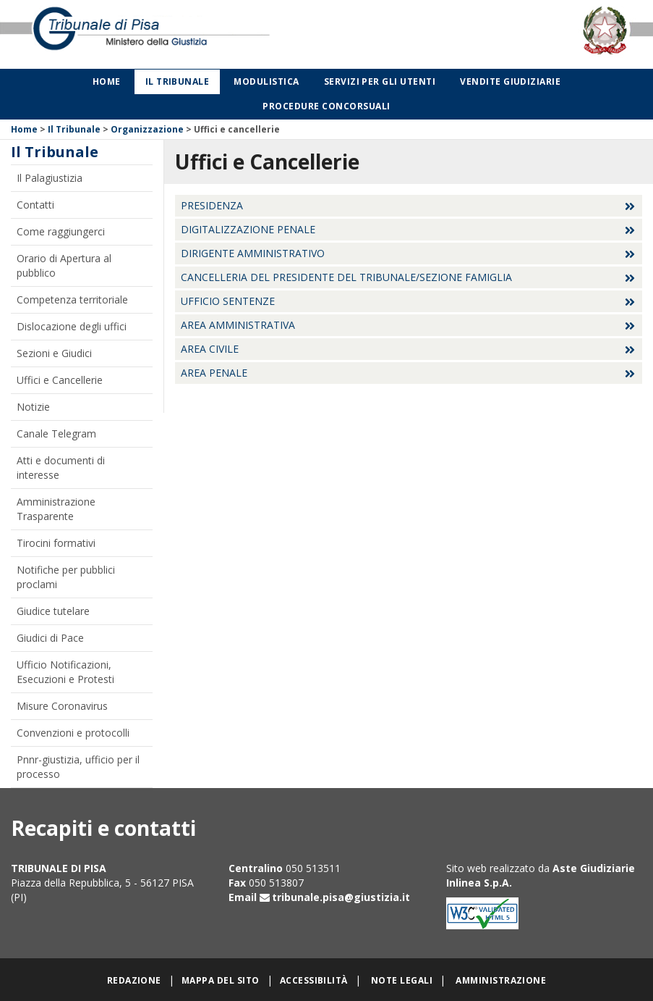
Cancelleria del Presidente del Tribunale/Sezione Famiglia (346, 277)
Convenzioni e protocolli (73, 733)
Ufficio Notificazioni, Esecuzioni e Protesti (65, 672)
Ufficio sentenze (228, 301)
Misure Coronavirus (62, 706)
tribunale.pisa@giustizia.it (341, 897)
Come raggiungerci (61, 231)
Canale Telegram (56, 433)
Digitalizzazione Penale (248, 229)
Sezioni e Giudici (54, 353)
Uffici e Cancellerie (60, 380)
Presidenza (212, 205)
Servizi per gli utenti (380, 81)
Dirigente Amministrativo (253, 253)
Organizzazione (147, 129)
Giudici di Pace (50, 638)
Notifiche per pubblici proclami (66, 577)
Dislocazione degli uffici (72, 326)
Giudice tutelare (53, 611)
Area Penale (214, 373)
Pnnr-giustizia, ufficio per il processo (78, 767)
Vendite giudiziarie (510, 81)
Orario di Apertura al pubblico (64, 265)
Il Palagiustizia (49, 178)
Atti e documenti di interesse (61, 467)
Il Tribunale (177, 81)
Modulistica (266, 81)
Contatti (35, 204)
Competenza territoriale (72, 299)
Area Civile (210, 349)
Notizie (33, 407)
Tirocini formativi (56, 543)
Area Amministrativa (238, 325)
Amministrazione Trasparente (56, 509)
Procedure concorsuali (326, 106)
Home (107, 81)
